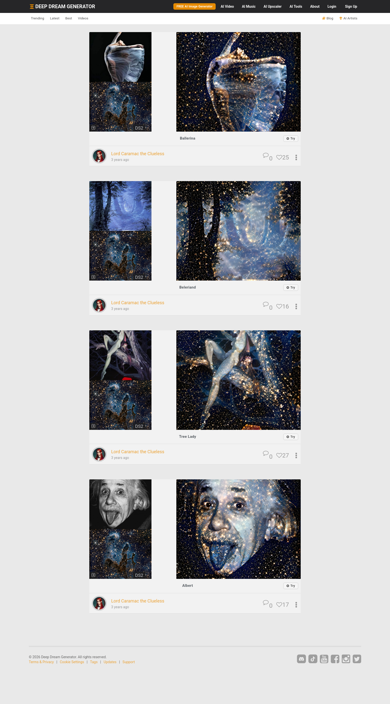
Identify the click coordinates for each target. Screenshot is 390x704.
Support (129, 662)
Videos (97, 18)
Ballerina (187, 138)
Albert (187, 585)
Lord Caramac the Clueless (142, 154)
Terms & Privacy (41, 662)
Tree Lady (187, 436)
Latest (61, 18)
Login (332, 6)
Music (248, 6)
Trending (40, 18)
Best (79, 18)
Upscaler (273, 6)
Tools (296, 6)
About (315, 6)
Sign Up (351, 6)
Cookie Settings (72, 662)
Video (227, 6)
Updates (110, 662)
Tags (94, 662)
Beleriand (187, 287)
